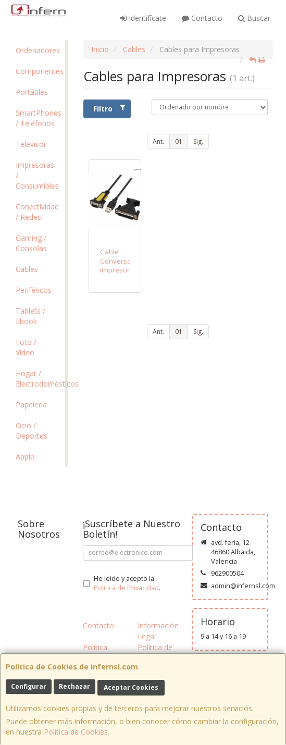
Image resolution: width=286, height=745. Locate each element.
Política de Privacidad (126, 587)
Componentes (40, 71)
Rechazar (74, 686)
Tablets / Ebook (30, 316)
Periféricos (34, 290)
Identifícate (143, 18)
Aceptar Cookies (131, 687)
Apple (25, 457)
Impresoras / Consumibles (37, 175)
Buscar (254, 18)
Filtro (109, 109)
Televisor (31, 144)
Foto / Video (26, 347)
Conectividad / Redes (37, 212)
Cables (27, 269)
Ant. (158, 141)
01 (178, 141)
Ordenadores (38, 50)
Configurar (28, 686)
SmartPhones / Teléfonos (38, 118)
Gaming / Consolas (31, 243)
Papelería (31, 404)
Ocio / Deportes (31, 430)
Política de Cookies (76, 732)
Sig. (198, 141)
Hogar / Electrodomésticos (40, 378)
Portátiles (32, 92)
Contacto (202, 18)
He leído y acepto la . (127, 583)
